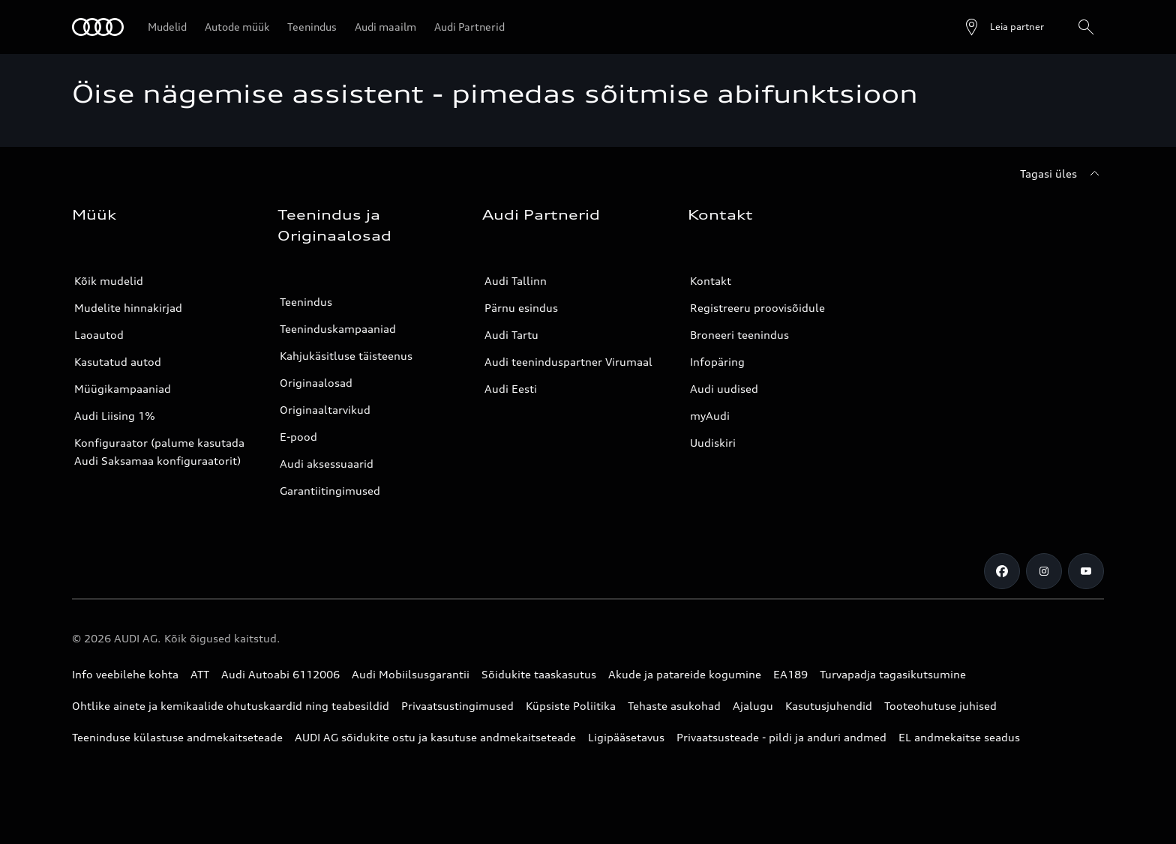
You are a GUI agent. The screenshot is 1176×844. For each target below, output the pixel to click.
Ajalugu (753, 705)
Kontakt (710, 280)
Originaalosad (316, 382)
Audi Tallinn (515, 280)
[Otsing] (1086, 27)
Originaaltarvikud (325, 409)
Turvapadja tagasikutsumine (893, 674)
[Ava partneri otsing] (1003, 27)
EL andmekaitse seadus (959, 737)
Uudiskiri (713, 442)
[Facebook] (1002, 571)
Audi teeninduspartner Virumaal (568, 361)
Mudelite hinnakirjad (128, 307)
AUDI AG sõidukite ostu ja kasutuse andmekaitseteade (435, 737)
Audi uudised (724, 388)
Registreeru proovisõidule (757, 307)
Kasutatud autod (117, 361)
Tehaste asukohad (674, 705)
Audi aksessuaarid (327, 463)
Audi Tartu (511, 334)
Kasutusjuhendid (828, 705)
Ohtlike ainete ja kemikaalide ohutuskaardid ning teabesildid (230, 705)
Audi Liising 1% (114, 415)
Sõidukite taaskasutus (539, 674)
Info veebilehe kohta (125, 674)
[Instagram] (1044, 571)
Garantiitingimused (330, 490)
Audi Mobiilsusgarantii (411, 674)
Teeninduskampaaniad (338, 328)
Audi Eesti (510, 388)
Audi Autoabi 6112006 (280, 674)
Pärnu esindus (521, 307)
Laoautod (99, 334)
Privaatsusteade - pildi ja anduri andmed (781, 737)
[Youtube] (1086, 571)
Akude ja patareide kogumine (684, 674)
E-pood (298, 436)
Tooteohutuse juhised (940, 705)
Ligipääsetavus (626, 737)
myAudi (710, 415)
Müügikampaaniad (122, 388)
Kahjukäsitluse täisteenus (346, 355)
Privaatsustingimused (457, 705)
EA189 (790, 674)
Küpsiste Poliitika (571, 705)
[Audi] (98, 27)
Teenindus (306, 301)
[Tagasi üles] (1062, 174)
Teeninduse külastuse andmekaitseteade (177, 737)
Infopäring (717, 361)
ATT (199, 674)
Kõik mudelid (108, 280)
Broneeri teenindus (739, 334)
